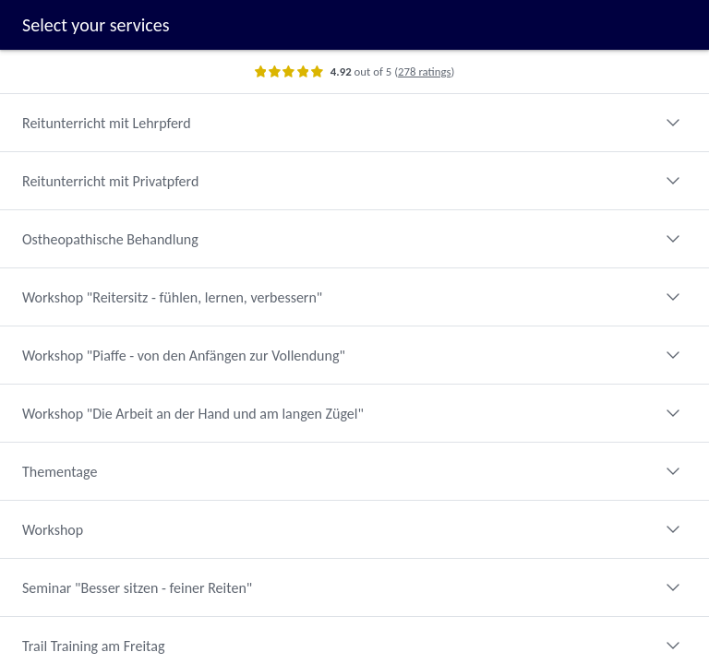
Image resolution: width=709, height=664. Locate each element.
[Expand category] (673, 122)
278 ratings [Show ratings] (424, 71)
